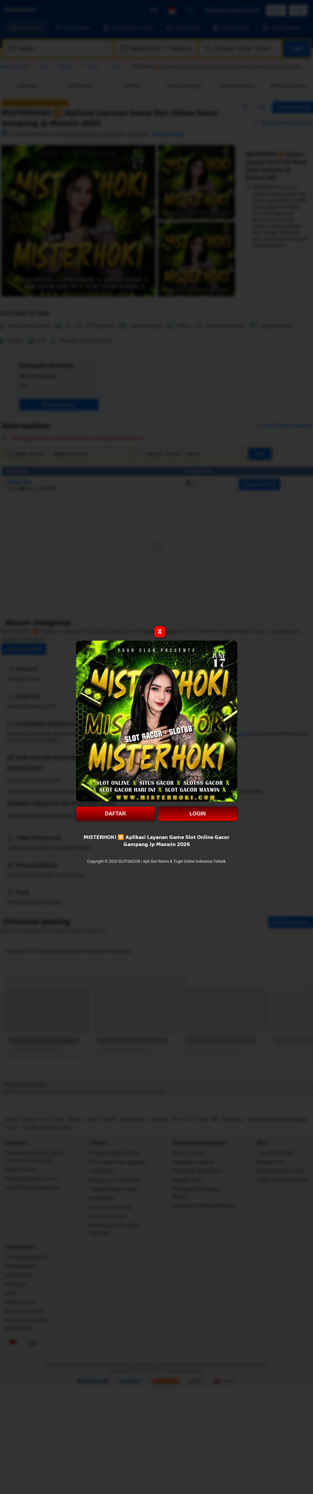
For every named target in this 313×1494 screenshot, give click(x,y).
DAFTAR (115, 813)
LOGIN (198, 813)
